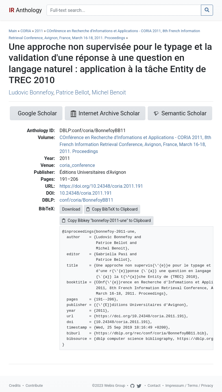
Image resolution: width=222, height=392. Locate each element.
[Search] (124, 10)
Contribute (34, 385)
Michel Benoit (109, 92)
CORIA (26, 31)
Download (71, 209)
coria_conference (77, 165)
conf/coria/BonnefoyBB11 (86, 200)
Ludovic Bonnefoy (31, 92)
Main (13, 31)
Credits (15, 385)
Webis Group (114, 385)
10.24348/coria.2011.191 (86, 193)
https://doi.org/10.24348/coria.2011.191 (101, 186)
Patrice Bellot (72, 92)
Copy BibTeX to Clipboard (112, 209)
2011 (39, 31)
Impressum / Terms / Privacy (189, 385)
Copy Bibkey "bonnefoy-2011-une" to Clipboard (106, 220)
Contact (154, 385)
